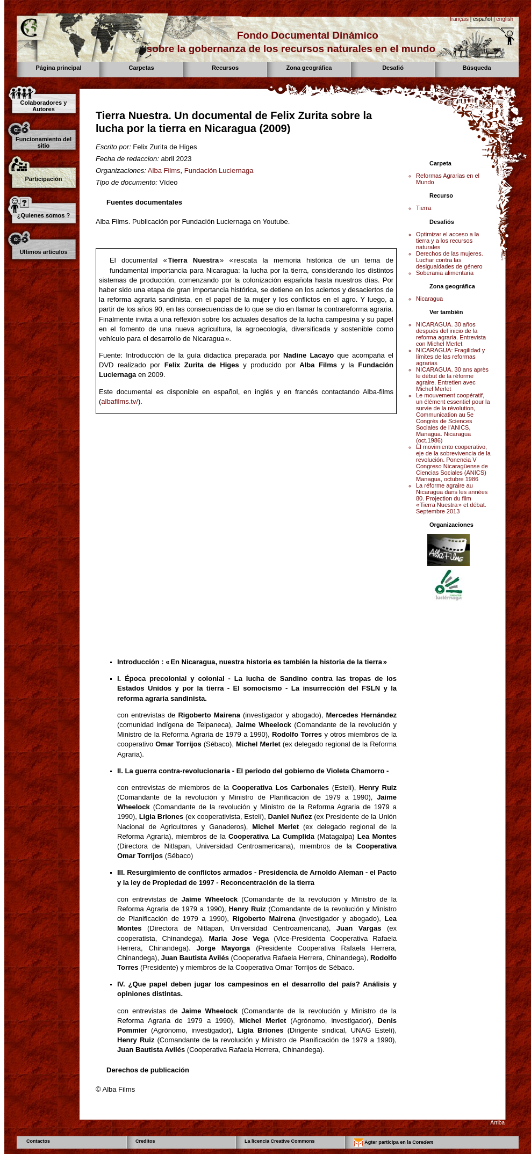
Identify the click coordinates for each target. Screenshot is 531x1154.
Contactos (38, 1141)
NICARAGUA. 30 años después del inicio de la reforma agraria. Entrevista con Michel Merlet (451, 334)
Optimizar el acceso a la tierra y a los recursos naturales (447, 240)
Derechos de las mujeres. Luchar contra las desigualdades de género (449, 260)
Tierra (423, 208)
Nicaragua (429, 298)
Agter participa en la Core (393, 1142)
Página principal (59, 67)
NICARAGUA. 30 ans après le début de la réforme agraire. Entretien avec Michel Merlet (452, 379)
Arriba (497, 1123)
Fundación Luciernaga (219, 170)
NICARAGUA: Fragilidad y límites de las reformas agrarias (450, 356)
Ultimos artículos (43, 252)
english (504, 19)
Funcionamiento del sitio (43, 142)
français (459, 19)
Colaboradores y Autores (43, 105)
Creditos (145, 1141)
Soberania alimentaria (444, 273)
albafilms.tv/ (119, 401)
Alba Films (164, 170)
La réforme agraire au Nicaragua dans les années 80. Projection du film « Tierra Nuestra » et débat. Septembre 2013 (451, 498)
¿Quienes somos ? (43, 215)
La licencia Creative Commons (280, 1141)
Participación (43, 179)
